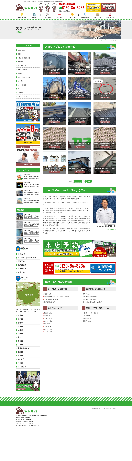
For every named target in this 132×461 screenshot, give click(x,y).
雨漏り (20, 73)
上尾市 (20, 345)
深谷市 (20, 352)
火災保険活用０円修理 (51, 299)
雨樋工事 (21, 261)
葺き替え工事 (22, 65)
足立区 (20, 330)
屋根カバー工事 (22, 69)
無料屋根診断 (85, 15)
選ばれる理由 (48, 313)
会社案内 (34, 15)
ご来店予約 (86, 315)
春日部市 (21, 359)
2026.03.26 (27, 201)
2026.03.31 (27, 193)
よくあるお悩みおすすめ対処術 (92, 302)
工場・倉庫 (21, 50)
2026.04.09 (27, 177)
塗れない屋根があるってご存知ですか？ (56, 296)
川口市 (20, 363)
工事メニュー (72, 15)
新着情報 (20, 81)
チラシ (20, 89)
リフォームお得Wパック (27, 258)
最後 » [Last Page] (89, 181)
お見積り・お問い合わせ (90, 313)
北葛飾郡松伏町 (23, 348)
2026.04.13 (27, 216)
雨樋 (19, 54)
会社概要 (47, 315)
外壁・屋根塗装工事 (24, 58)
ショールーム (97, 15)
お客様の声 (47, 326)
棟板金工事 (22, 269)
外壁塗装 (20, 62)
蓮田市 (20, 356)
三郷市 (20, 334)
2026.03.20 (27, 240)
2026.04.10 (27, 224)
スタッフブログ (49, 329)
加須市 (20, 326)
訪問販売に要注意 (49, 302)
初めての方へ (22, 15)
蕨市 (19, 337)
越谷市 (20, 319)
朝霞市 (20, 323)
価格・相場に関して (24, 77)
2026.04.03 (27, 185)
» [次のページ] (85, 181)
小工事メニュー (87, 321)
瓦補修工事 (22, 265)
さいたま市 (22, 367)
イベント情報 (48, 331)
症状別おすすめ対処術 (90, 296)
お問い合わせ (110, 15)
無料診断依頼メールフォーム (102, 268)
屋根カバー (22, 254)
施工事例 (59, 15)
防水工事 (21, 272)
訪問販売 (20, 92)
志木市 (20, 315)
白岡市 (20, 341)
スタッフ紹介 (47, 15)
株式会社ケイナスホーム (109, 224)
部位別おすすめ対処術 (90, 299)
